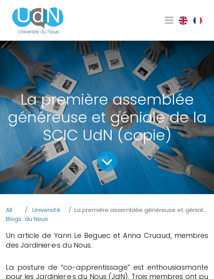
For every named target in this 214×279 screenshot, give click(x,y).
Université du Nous (42, 214)
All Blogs (13, 214)
